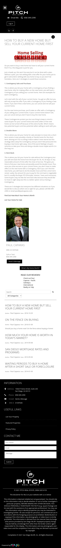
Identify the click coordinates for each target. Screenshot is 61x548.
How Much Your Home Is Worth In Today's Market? (29, 336)
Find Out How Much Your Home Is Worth (19, 195)
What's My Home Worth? (30, 268)
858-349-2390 (30, 17)
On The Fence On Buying (22, 319)
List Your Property (12, 417)
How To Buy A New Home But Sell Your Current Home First (28, 306)
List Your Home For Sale (13, 200)
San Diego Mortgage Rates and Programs (27, 350)
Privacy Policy (10, 429)
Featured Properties (13, 423)
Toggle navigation (5, 8)
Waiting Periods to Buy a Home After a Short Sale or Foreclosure (29, 365)
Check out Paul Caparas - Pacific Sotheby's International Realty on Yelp (29, 282)
